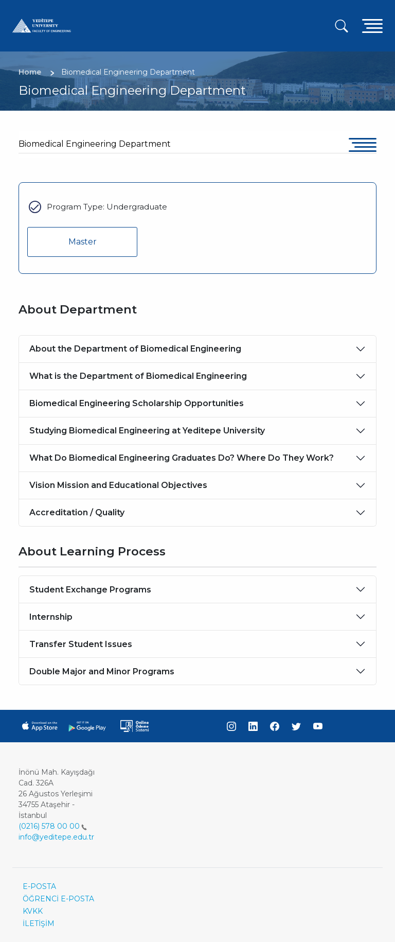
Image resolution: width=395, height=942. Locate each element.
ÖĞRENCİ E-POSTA (58, 898)
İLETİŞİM (39, 923)
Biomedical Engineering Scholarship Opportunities (136, 403)
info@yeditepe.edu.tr (56, 837)
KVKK (33, 911)
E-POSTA (39, 886)
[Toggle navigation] (372, 25)
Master (82, 242)
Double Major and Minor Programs (101, 671)
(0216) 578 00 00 (53, 826)
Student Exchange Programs (90, 590)
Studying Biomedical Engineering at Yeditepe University (147, 430)
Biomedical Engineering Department (95, 144)
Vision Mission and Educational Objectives (118, 485)
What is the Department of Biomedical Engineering (138, 376)
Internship (51, 617)
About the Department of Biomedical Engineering (135, 349)
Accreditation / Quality (76, 512)
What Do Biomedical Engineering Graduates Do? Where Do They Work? (181, 458)
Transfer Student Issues (80, 644)
